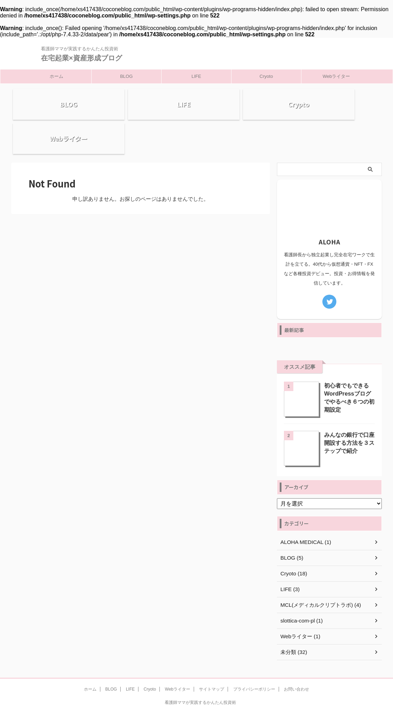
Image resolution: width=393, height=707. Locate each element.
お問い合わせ (296, 659)
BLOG (126, 76)
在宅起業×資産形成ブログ (81, 58)
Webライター (336, 76)
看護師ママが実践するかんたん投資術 (200, 672)
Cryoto (266, 76)
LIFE (196, 76)
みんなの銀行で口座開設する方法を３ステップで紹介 (347, 412)
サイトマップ (211, 659)
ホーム (56, 76)
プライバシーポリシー (254, 659)
